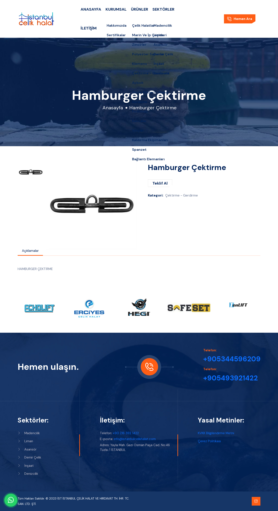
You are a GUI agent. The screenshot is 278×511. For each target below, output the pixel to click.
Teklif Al (160, 183)
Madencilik (29, 433)
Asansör (27, 449)
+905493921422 (230, 378)
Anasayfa (91, 9)
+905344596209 (232, 359)
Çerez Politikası (209, 441)
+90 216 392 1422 (126, 433)
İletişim (89, 28)
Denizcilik (28, 474)
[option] (31, 172)
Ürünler (139, 9)
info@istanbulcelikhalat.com (135, 439)
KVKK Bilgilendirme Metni (216, 433)
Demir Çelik (29, 457)
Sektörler (163, 9)
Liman (25, 441)
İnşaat (26, 466)
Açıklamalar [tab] (30, 251)
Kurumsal (116, 9)
